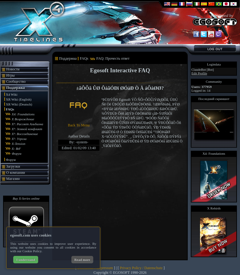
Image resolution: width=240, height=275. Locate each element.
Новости (13, 69)
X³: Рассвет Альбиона (27, 124)
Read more (82, 259)
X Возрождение (23, 119)
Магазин (13, 179)
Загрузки (13, 166)
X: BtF (16, 148)
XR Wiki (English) (18, 99)
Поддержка (15, 88)
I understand (25, 259)
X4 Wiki (12, 94)
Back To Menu (79, 125)
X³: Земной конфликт (27, 129)
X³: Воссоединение (25, 134)
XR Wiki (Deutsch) (19, 104)
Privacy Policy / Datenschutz (141, 268)
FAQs (10, 109)
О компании (15, 172)
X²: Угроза (19, 139)
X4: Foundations (23, 114)
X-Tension (18, 143)
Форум (16, 153)
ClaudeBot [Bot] (202, 69)
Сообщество (16, 81)
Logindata (214, 64)
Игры (10, 75)
